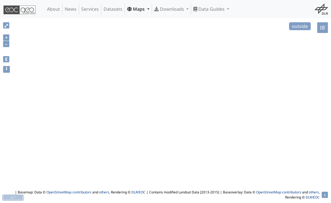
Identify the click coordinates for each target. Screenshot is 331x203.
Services (90, 9)
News (71, 9)
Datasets (113, 9)
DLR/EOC (138, 192)
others (104, 192)
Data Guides (209, 9)
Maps (136, 9)
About (53, 9)
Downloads (169, 9)
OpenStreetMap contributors (68, 192)
